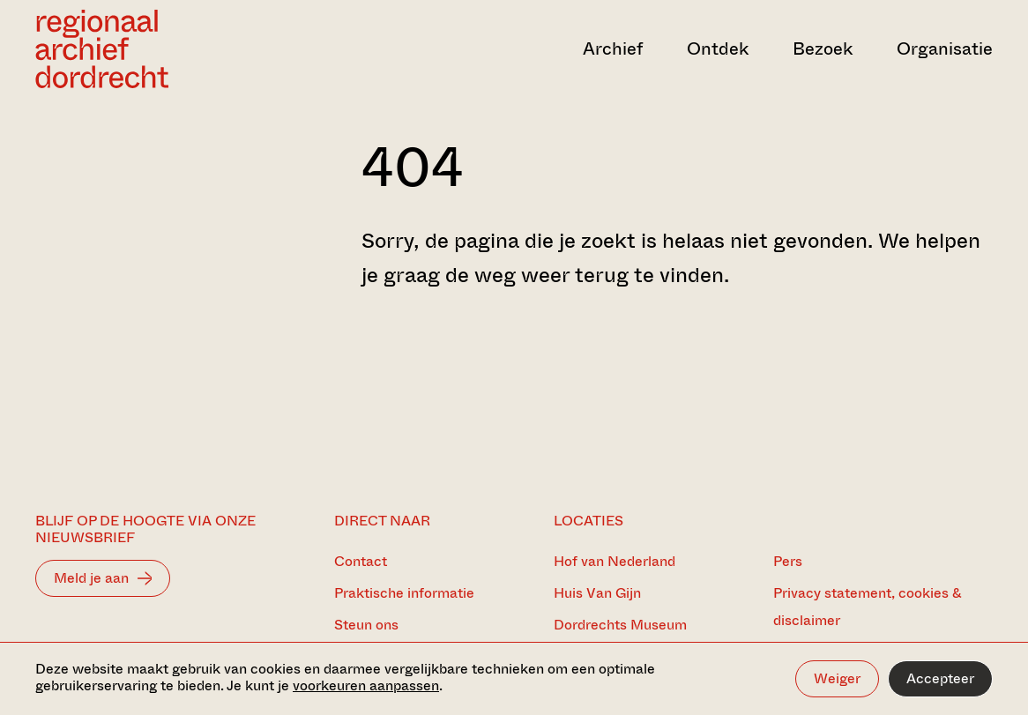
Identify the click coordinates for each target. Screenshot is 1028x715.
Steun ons (366, 624)
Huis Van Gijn (597, 593)
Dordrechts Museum (620, 624)
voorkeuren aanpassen (366, 685)
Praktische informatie (404, 593)
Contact (360, 561)
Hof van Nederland (614, 561)
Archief (613, 49)
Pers (787, 561)
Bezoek (823, 49)
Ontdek (718, 49)
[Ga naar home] (179, 49)
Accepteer (940, 678)
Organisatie (945, 49)
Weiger (837, 678)
